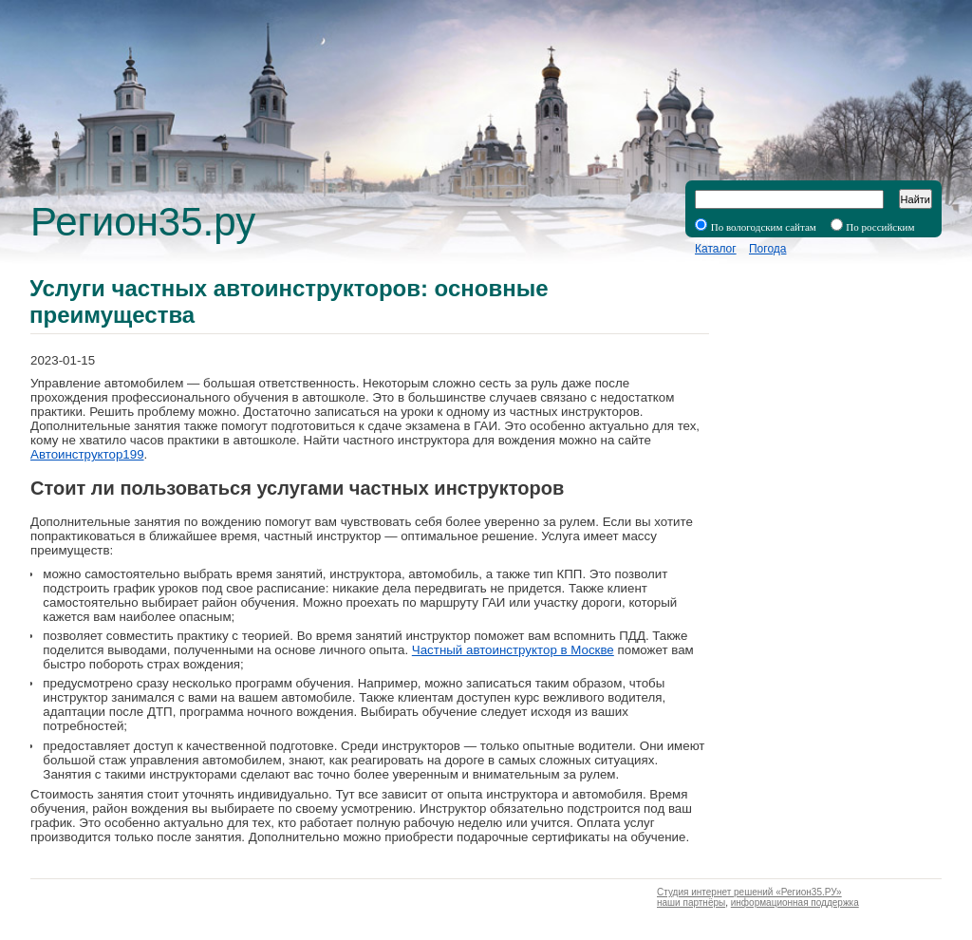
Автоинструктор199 (87, 454)
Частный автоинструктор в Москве (513, 650)
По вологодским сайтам (763, 227)
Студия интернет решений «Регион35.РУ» (749, 892)
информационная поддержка (795, 902)
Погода (768, 248)
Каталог (716, 248)
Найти (915, 199)
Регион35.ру (142, 221)
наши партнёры (691, 902)
